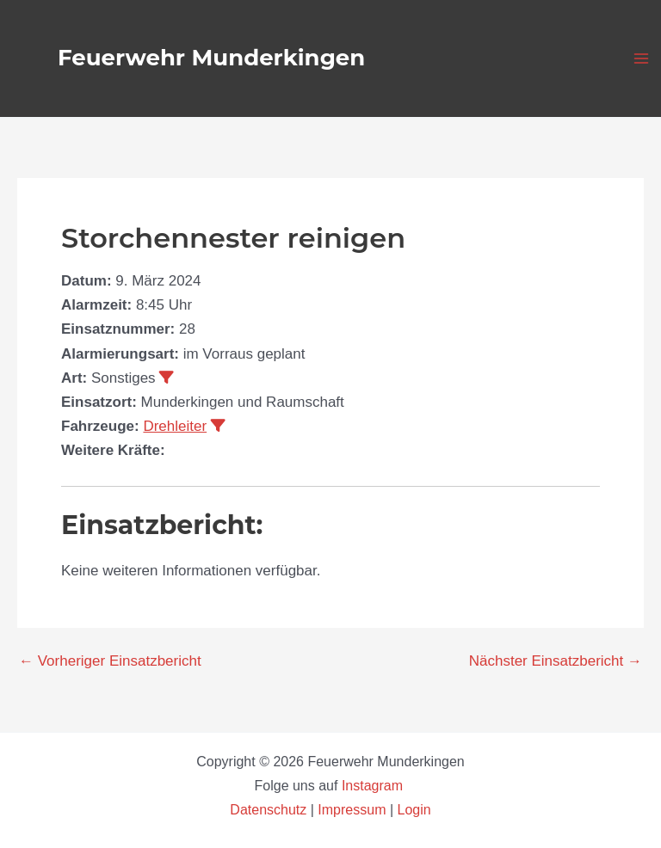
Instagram (374, 785)
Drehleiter (175, 426)
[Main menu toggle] (642, 58)
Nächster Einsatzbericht (555, 661)
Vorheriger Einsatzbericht (110, 661)
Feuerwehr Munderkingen (211, 57)
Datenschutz (270, 809)
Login (414, 809)
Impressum (352, 809)
